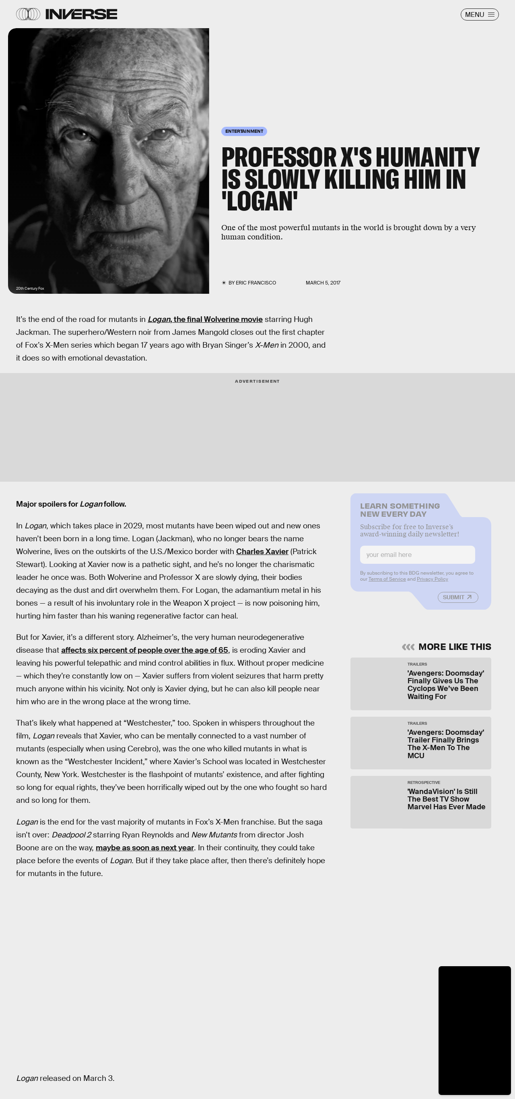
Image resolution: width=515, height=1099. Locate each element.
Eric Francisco (256, 283)
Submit (453, 601)
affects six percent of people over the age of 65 (144, 650)
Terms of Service (387, 583)
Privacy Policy (432, 583)
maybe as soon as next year (145, 848)
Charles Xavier (262, 551)
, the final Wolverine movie (205, 319)
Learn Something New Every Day (400, 513)
